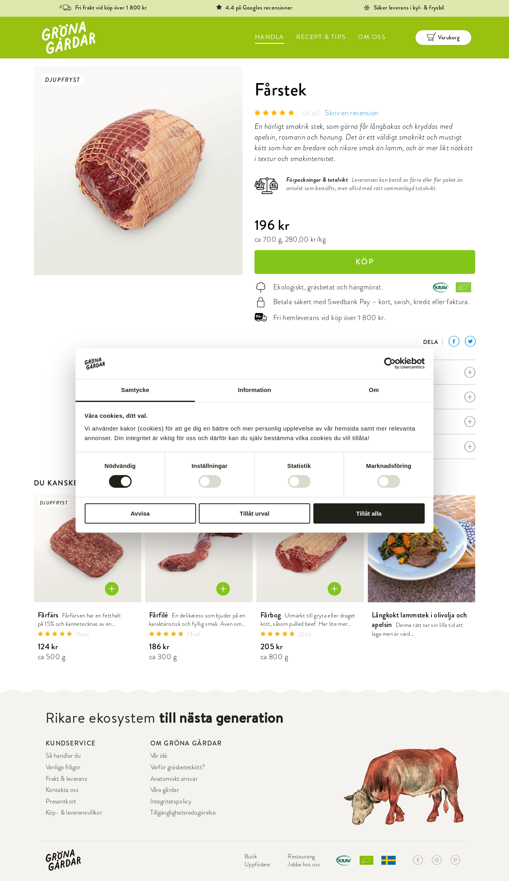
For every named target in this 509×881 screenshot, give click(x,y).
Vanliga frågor (63, 767)
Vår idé (158, 755)
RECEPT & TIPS (321, 37)
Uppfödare (257, 864)
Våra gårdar (164, 789)
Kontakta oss (62, 789)
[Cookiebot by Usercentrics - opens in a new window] (390, 363)
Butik (251, 856)
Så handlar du (63, 755)
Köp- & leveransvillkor (74, 812)
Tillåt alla (369, 513)
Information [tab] (254, 389)
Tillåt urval (255, 513)
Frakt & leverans (66, 778)
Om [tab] (374, 389)
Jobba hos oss (304, 864)
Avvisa (140, 513)
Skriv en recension (351, 113)
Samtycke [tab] (135, 389)
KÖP (365, 262)
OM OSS (372, 37)
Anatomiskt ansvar (174, 778)
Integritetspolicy (170, 801)
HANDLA (269, 37)
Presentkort (61, 801)
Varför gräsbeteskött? (178, 767)
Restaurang (301, 856)
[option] (138, 170)
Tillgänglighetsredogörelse (183, 812)
